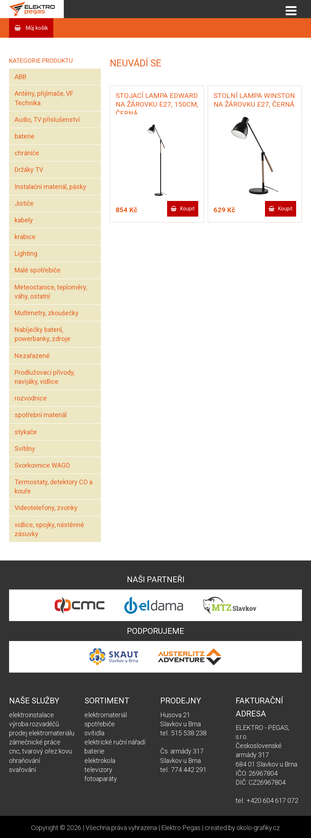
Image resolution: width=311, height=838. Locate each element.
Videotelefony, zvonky (46, 508)
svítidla (94, 733)
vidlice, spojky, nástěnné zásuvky (49, 529)
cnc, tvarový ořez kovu (40, 751)
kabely (23, 220)
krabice (25, 237)
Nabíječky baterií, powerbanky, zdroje (42, 334)
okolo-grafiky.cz (258, 827)
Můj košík (36, 28)
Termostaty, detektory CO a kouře (53, 486)
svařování (22, 769)
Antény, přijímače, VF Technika (43, 98)
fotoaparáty (100, 778)
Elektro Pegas (180, 827)
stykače (25, 432)
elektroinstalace (31, 715)
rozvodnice (30, 398)
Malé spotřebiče (37, 270)
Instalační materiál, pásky (50, 186)
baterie (24, 136)
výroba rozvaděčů (34, 724)
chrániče (26, 153)
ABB (20, 77)
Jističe (24, 203)
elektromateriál (105, 715)
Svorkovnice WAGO (42, 465)
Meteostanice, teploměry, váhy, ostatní (50, 291)
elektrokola (99, 760)
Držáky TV (28, 169)
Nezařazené (32, 356)
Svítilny (24, 448)
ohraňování (24, 760)
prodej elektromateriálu (41, 733)
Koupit (187, 208)
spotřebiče (99, 724)
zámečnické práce (35, 742)
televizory (98, 769)
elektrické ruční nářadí (114, 742)
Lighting (25, 253)
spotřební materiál (40, 415)
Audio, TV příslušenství (47, 119)
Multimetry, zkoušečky (46, 313)
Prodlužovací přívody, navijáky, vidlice (44, 377)
